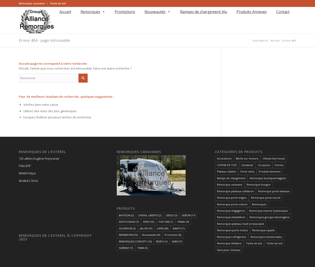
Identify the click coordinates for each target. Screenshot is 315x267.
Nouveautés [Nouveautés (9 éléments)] (151, 234)
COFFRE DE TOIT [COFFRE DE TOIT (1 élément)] (227, 165)
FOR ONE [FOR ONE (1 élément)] (166, 221)
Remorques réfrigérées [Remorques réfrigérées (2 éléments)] (231, 237)
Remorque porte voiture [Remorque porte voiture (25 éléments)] (232, 204)
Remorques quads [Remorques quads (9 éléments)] (263, 230)
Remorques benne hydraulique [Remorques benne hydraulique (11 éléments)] (268, 210)
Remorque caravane (32, 3)
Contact (283, 11)
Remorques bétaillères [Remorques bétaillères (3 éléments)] (231, 217)
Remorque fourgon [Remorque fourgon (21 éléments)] (258, 184)
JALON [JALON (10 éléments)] (146, 228)
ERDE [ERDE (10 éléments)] (148, 221)
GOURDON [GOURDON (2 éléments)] (127, 228)
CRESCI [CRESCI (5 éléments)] (171, 215)
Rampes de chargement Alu (203, 11)
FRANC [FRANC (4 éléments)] (183, 221)
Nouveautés (158, 11)
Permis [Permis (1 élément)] (279, 165)
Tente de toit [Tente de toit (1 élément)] (254, 243)
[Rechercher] (58, 18)
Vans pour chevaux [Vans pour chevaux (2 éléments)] (228, 250)
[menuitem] (33, 3)
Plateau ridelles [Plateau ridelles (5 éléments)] (226, 171)
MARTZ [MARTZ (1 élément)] (179, 228)
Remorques (93, 11)
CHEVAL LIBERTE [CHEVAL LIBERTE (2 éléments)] (149, 215)
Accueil (65, 11)
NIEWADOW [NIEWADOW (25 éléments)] (128, 234)
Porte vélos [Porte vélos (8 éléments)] (247, 171)
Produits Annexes (252, 11)
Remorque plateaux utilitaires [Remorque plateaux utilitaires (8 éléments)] (235, 191)
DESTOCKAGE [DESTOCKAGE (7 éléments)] (129, 221)
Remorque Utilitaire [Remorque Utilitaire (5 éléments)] (229, 243)
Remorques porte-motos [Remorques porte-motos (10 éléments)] (232, 230)
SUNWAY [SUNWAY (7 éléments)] (126, 248)
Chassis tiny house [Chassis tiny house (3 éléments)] (274, 158)
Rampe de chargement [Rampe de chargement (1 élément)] (231, 178)
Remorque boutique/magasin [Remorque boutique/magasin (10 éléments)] (268, 178)
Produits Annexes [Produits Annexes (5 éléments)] (269, 171)
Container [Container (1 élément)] (247, 165)
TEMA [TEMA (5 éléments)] (142, 248)
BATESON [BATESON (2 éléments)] (126, 215)
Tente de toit (58, 3)
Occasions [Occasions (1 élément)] (264, 165)
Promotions (125, 11)
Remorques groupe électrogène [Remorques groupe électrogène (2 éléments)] (270, 217)
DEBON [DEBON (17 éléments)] (188, 215)
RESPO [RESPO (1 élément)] (161, 241)
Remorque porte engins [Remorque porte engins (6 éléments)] (232, 197)
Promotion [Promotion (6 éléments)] (172, 234)
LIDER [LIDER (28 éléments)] (162, 228)
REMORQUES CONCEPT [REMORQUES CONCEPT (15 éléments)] (135, 241)
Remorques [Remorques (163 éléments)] (259, 204)
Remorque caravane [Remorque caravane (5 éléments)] (229, 184)
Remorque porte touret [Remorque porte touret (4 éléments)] (265, 197)
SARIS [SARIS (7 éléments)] (177, 241)
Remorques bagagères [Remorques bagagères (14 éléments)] (231, 210)
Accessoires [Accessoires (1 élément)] (224, 158)
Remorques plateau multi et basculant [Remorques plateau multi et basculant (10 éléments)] (240, 223)
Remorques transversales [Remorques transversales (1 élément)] (266, 237)
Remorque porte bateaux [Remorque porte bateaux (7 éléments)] (274, 191)
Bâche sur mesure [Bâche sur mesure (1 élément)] (247, 158)
